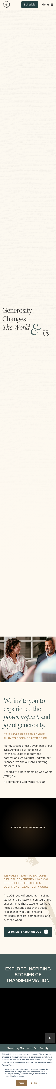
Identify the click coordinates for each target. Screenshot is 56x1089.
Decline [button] (34, 1083)
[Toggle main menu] (48, 3)
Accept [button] (21, 1083)
